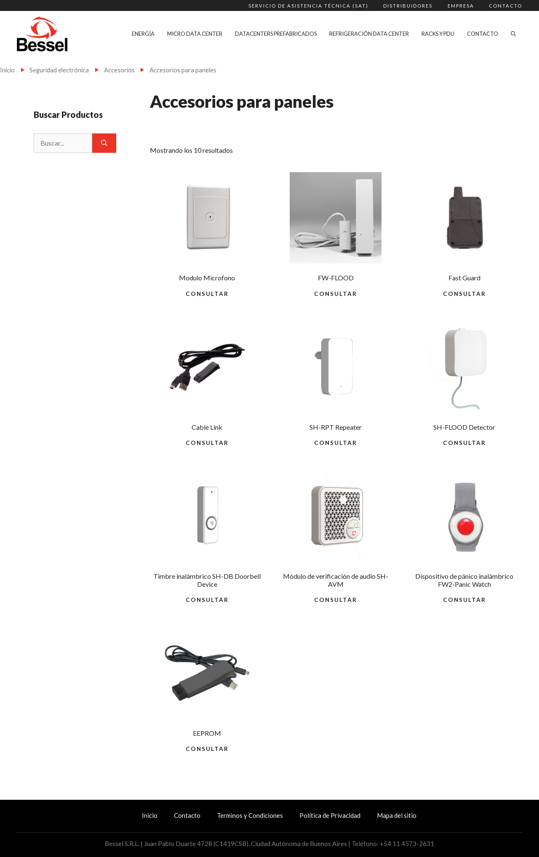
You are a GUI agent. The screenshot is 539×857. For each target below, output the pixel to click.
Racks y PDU (438, 33)
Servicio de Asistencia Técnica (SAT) (308, 5)
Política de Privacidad (329, 815)
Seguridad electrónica (59, 70)
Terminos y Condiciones (250, 815)
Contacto (505, 5)
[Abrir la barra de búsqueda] (513, 33)
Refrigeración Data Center (369, 33)
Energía (143, 33)
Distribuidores (407, 5)
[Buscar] (104, 143)
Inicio (7, 70)
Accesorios (119, 70)
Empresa (461, 5)
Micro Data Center (194, 33)
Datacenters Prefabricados (276, 33)
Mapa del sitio (396, 815)
